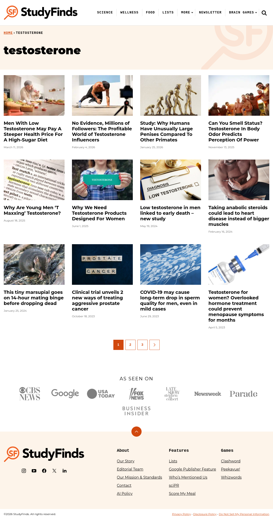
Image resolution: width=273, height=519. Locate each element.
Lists (168, 12)
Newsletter (210, 12)
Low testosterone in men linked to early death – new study (170, 213)
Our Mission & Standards (139, 477)
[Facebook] (44, 471)
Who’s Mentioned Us (188, 477)
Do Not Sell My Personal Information (244, 514)
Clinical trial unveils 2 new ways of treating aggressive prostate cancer (97, 300)
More (185, 12)
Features (179, 450)
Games (227, 450)
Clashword (230, 461)
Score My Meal (182, 493)
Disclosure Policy (205, 514)
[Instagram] (24, 471)
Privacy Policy (181, 514)
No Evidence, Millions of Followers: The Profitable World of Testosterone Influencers (102, 131)
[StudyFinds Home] (41, 13)
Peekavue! (230, 469)
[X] (54, 471)
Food (150, 12)
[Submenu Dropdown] (192, 12)
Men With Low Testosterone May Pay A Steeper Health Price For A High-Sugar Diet (33, 131)
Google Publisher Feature (192, 469)
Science (105, 12)
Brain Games (241, 12)
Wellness (129, 12)
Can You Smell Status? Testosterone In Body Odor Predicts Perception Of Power (235, 131)
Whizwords (231, 477)
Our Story (125, 461)
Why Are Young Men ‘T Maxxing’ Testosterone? (32, 210)
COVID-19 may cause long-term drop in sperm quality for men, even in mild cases (170, 300)
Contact (124, 485)
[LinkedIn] (64, 471)
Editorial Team (130, 469)
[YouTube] (34, 471)
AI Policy (125, 493)
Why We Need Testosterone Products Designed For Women (99, 213)
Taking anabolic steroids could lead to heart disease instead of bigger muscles (238, 216)
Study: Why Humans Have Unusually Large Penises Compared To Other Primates (166, 131)
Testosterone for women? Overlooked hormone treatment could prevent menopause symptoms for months (236, 306)
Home (8, 33)
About (123, 450)
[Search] (264, 13)
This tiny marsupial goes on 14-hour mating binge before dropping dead (34, 297)
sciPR (174, 485)
